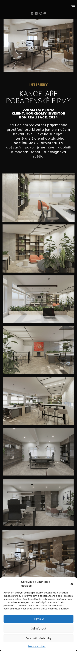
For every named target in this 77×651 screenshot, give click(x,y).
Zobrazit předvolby (38, 638)
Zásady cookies (36, 646)
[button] (71, 584)
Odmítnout (38, 628)
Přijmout (38, 619)
